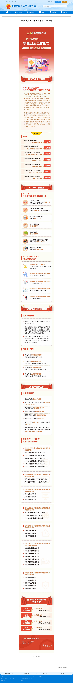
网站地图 (3, 676)
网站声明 (12, 676)
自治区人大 (17, 676)
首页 (8, 14)
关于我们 (7, 676)
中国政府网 (8, 1)
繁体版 (52, 1)
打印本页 (59, 667)
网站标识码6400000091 (5, 680)
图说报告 (23, 14)
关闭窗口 (64, 667)
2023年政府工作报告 (16, 14)
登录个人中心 (13, 1)
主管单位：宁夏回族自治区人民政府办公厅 (9, 678)
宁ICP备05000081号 (13, 680)
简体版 (49, 1)
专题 (10, 14)
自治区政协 (23, 676)
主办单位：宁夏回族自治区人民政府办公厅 (24, 678)
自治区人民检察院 (38, 676)
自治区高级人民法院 (30, 676)
